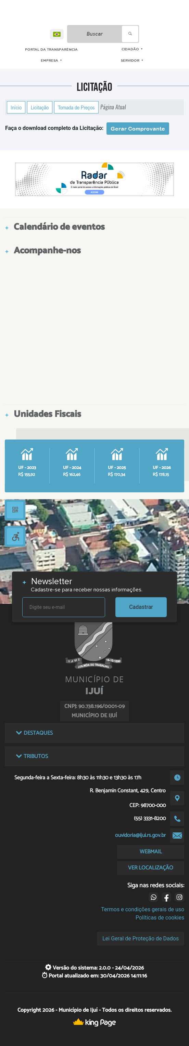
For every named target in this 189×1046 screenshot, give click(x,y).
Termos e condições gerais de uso (142, 909)
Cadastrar (141, 607)
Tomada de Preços (76, 107)
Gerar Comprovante (138, 128)
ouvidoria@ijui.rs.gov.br (140, 835)
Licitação (40, 107)
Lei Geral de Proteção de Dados (140, 938)
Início (16, 107)
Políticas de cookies (160, 917)
